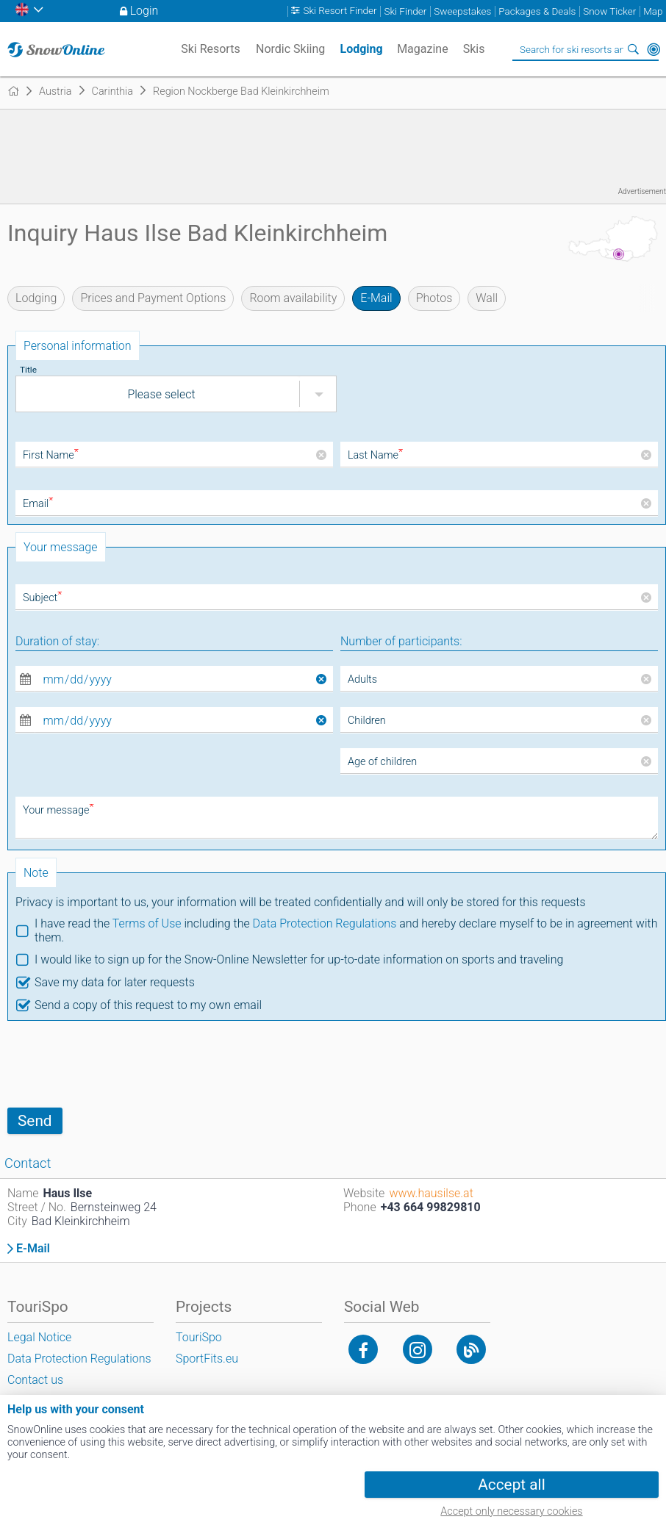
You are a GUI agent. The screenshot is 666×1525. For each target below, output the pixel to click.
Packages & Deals (537, 11)
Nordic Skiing (290, 49)
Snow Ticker (609, 11)
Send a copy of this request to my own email (148, 1005)
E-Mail (376, 298)
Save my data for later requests (115, 982)
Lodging (36, 298)
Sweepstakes (462, 11)
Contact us (35, 1380)
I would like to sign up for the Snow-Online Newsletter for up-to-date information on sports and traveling (299, 959)
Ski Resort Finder (339, 11)
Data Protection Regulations (325, 923)
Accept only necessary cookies (511, 1511)
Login (144, 11)
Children (367, 720)
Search (632, 49)
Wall (487, 298)
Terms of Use (147, 923)
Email (38, 504)
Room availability (293, 298)
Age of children (382, 762)
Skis (474, 49)
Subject (42, 598)
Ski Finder (405, 11)
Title (28, 370)
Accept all (511, 1484)
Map (652, 11)
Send (35, 1121)
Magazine (422, 49)
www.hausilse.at (431, 1193)
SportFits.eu (207, 1359)
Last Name (375, 455)
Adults (362, 679)
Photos (434, 298)
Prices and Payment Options (153, 298)
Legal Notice (39, 1337)
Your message (58, 810)
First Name (51, 455)
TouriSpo (199, 1337)
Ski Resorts (210, 49)
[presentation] (119, 1064)
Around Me (653, 49)
